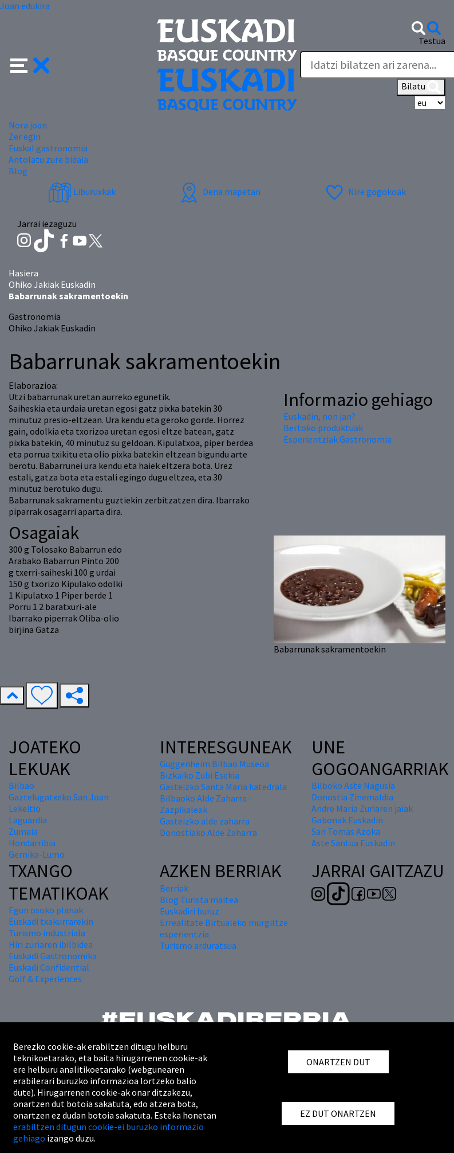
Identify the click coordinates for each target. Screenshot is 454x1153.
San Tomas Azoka (345, 831)
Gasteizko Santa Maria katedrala (223, 786)
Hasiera (23, 273)
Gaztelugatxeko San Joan (59, 797)
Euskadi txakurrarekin (51, 921)
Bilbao (21, 785)
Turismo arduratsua (198, 945)
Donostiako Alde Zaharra (208, 832)
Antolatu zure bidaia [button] (48, 159)
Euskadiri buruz (189, 911)
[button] (30, 64)
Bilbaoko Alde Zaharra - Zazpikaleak (206, 803)
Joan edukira (25, 5)
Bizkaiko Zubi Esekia (199, 775)
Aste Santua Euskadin (353, 843)
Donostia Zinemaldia (352, 797)
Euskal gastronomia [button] (48, 148)
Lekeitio (25, 808)
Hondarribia (32, 843)
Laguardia (28, 820)
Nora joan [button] (28, 125)
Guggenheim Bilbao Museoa (214, 763)
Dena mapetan (218, 191)
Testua (432, 40)
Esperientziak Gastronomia (337, 439)
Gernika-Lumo (37, 854)
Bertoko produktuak (323, 427)
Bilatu (421, 87)
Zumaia (23, 831)
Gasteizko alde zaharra (205, 821)
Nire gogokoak (364, 191)
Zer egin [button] (25, 136)
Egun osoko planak (46, 910)
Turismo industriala (47, 933)
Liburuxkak (82, 191)
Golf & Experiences (45, 978)
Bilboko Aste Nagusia (353, 785)
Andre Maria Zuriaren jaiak (362, 808)
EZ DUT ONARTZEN (338, 1113)
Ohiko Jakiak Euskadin (52, 284)
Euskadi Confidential (49, 967)
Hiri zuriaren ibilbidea (51, 944)
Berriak (174, 888)
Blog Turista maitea (199, 899)
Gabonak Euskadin (347, 820)
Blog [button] (18, 171)
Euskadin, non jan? (319, 416)
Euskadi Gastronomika (53, 956)
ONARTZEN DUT (338, 1062)
